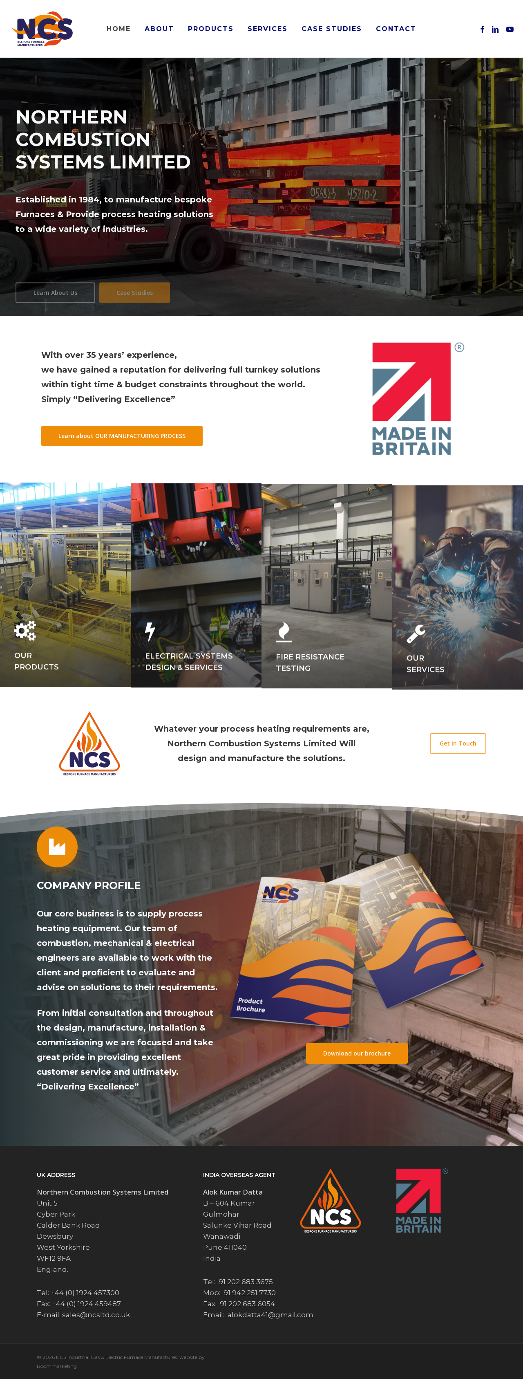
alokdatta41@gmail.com (270, 1315)
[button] (122, 436)
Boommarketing (57, 1366)
